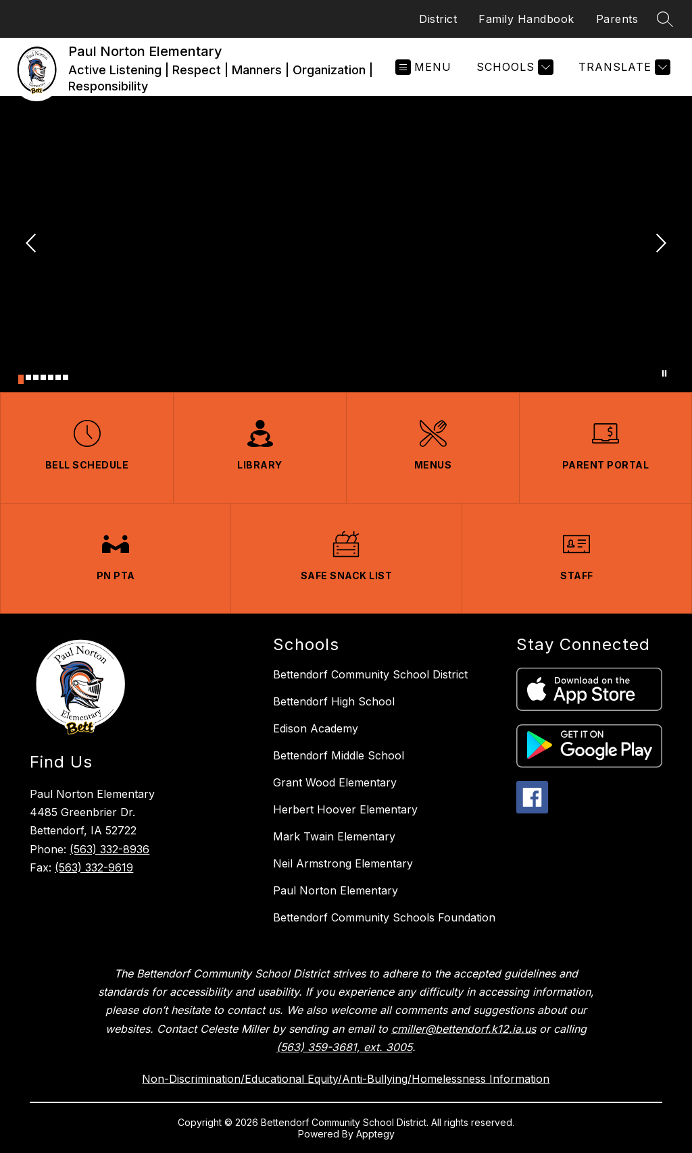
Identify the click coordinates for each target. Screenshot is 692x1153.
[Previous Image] (32, 244)
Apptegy (375, 1133)
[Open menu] (423, 67)
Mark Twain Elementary (334, 836)
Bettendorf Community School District (370, 674)
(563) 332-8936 (109, 849)
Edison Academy (315, 728)
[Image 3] (36, 377)
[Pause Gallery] (664, 373)
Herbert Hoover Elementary (345, 809)
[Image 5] (50, 377)
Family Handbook (526, 19)
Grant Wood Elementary (335, 782)
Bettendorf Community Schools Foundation (384, 917)
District (438, 19)
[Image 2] (28, 377)
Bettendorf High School (334, 701)
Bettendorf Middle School (338, 755)
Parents (617, 19)
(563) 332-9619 (94, 867)
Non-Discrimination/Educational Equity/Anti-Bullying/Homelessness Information (345, 1078)
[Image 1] (21, 379)
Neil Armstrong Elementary (343, 863)
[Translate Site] (622, 67)
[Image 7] (65, 377)
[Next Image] (659, 244)
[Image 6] (58, 377)
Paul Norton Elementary (335, 890)
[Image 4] (43, 377)
